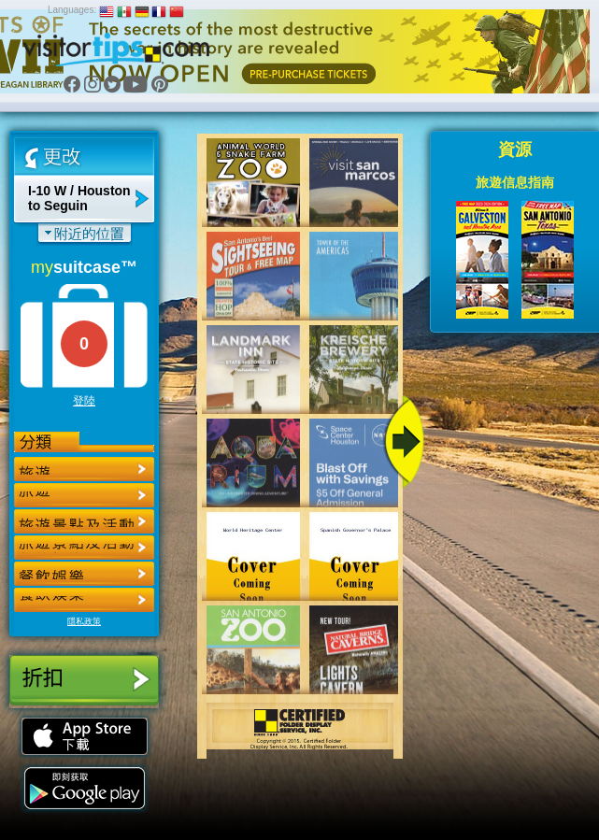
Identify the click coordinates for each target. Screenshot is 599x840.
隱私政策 (84, 621)
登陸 (84, 400)
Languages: (72, 10)
